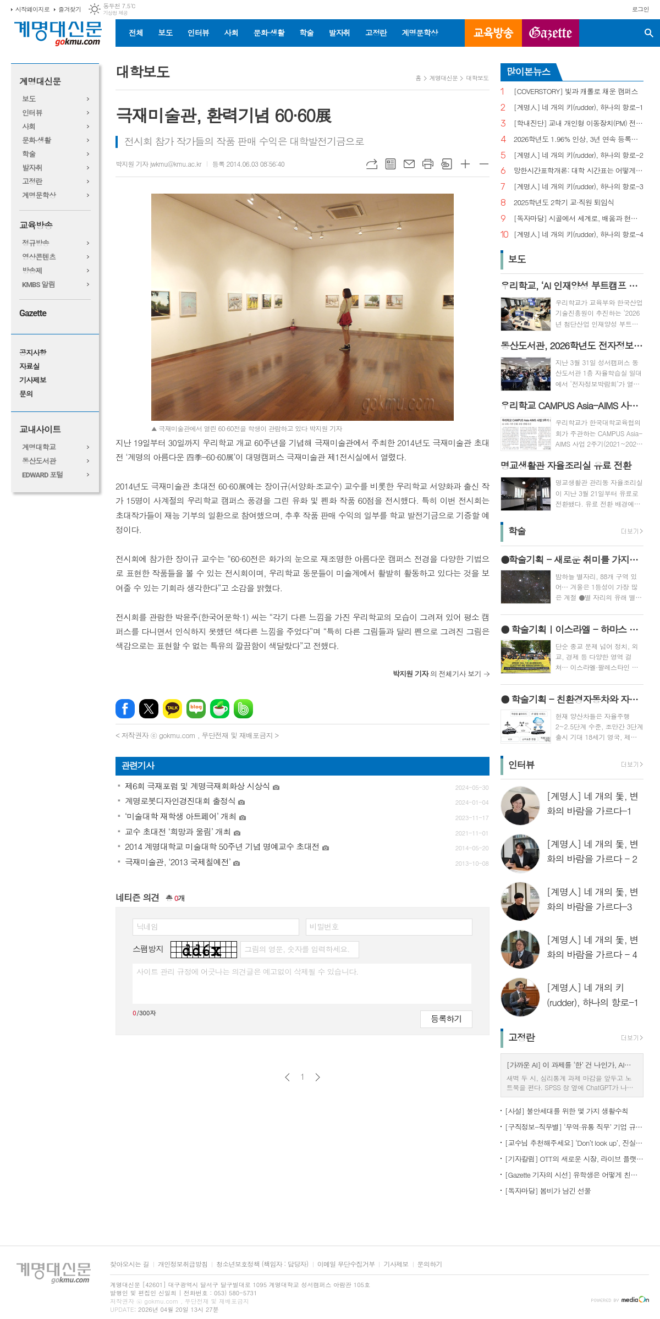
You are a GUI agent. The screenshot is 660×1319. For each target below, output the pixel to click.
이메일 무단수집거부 (346, 1264)
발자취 (339, 32)
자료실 (29, 366)
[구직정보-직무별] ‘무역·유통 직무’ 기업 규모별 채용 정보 (574, 1127)
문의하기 (429, 1264)
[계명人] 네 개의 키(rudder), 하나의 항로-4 (579, 234)
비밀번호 (324, 926)
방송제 (32, 271)
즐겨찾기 (69, 9)
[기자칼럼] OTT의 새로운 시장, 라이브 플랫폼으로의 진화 (574, 1158)
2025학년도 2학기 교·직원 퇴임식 (564, 202)
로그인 (640, 9)
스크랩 (446, 163)
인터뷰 (198, 32)
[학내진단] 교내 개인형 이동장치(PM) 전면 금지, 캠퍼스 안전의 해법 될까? (579, 123)
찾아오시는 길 (129, 1264)
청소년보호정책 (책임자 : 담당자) (262, 1264)
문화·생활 (268, 32)
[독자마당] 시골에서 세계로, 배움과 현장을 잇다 (579, 218)
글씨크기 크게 (465, 163)
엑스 (148, 708)
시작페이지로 (32, 9)
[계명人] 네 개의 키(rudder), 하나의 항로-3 (579, 186)
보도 (165, 32)
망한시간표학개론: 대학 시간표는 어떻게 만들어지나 (579, 170)
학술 (306, 32)
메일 (409, 163)
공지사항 (32, 353)
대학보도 (477, 78)
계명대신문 (40, 81)
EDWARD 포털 (42, 475)
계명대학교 (39, 447)
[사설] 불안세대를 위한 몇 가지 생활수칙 (567, 1111)
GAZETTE (550, 33)
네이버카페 (219, 708)
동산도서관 (39, 461)
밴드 (243, 708)
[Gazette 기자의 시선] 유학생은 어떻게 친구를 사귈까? (574, 1174)
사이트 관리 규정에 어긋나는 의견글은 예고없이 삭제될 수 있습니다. (247, 971)
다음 (317, 1077)
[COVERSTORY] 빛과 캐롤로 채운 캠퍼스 (576, 91)
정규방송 (35, 243)
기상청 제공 (115, 13)
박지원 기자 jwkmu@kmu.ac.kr (158, 163)
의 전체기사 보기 (437, 673)
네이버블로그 (196, 708)
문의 (25, 394)
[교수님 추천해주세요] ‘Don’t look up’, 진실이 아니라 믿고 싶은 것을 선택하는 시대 (574, 1142)
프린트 (427, 163)
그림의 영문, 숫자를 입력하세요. (296, 949)
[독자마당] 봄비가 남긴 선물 (548, 1190)
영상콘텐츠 (39, 257)
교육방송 (493, 33)
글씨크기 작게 (484, 163)
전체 (136, 32)
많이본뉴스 (529, 71)
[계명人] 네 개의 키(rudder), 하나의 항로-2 (579, 155)
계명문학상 (420, 32)
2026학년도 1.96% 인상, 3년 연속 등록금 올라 (579, 139)
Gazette (32, 313)
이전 (287, 1077)
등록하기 (446, 1018)
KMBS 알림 (38, 285)
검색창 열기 (649, 33)
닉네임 (147, 926)
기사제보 (32, 380)
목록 (390, 163)
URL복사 (371, 163)
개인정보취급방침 (182, 1264)
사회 (231, 32)
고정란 (376, 32)
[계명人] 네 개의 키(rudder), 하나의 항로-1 (579, 107)
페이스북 (125, 708)
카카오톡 (172, 708)
